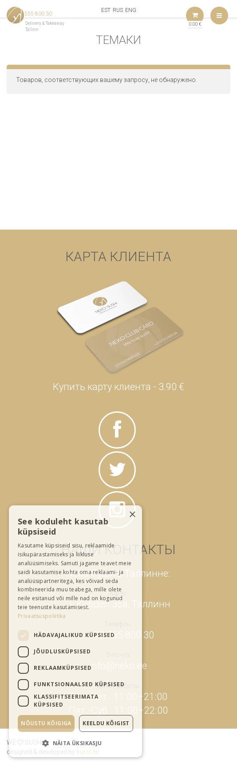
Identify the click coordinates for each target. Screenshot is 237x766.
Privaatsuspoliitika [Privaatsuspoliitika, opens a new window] (42, 616)
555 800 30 (38, 14)
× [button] (132, 515)
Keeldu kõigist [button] (106, 723)
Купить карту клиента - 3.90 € (118, 386)
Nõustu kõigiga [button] (46, 723)
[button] (75, 743)
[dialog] (75, 631)
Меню (219, 15)
